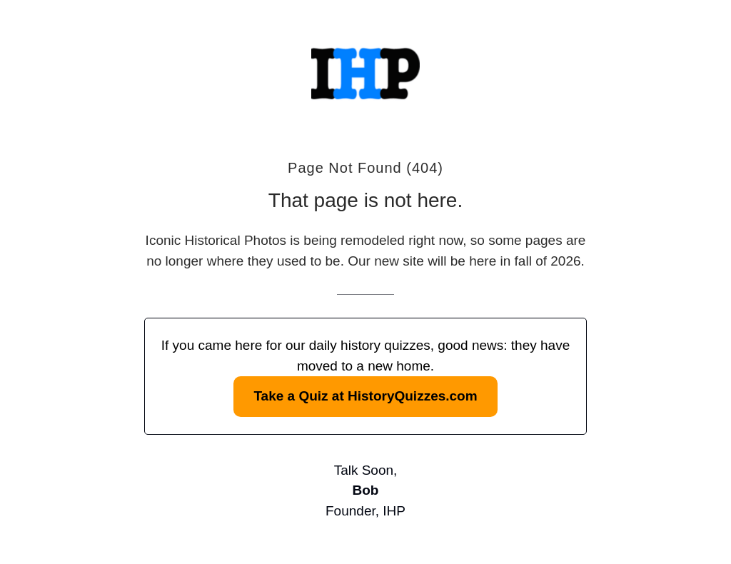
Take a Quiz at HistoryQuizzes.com (365, 395)
